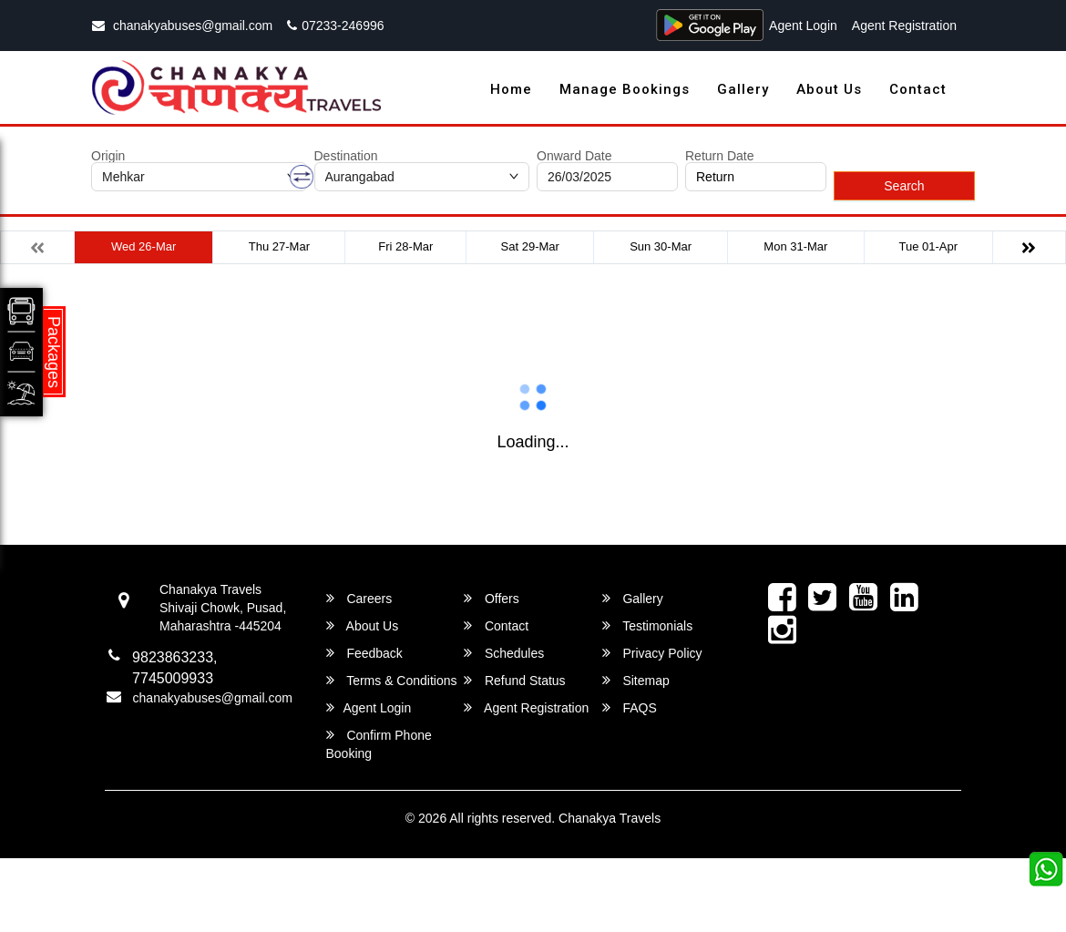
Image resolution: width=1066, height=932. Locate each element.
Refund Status (515, 680)
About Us (829, 89)
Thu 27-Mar (279, 246)
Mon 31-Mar (795, 246)
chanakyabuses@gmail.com (182, 25)
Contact (918, 89)
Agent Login (803, 25)
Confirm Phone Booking (379, 744)
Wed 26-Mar (143, 246)
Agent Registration (904, 25)
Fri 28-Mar (405, 246)
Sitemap (636, 680)
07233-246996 (335, 25)
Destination (346, 155)
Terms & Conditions (391, 680)
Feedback (364, 653)
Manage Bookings (624, 89)
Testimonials (647, 625)
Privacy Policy (652, 653)
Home (511, 89)
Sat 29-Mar (530, 246)
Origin (108, 155)
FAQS (629, 707)
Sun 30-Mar (661, 246)
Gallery (743, 89)
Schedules (504, 653)
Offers (491, 598)
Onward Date (574, 155)
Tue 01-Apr (928, 246)
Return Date (719, 155)
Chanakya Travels (610, 818)
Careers (359, 598)
